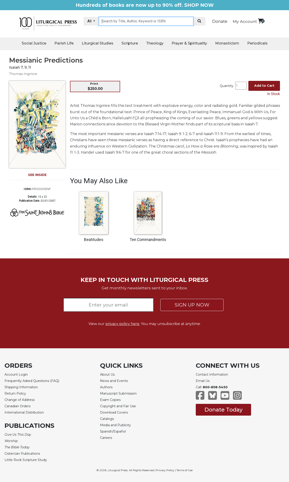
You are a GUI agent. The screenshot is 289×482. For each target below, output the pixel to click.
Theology (154, 43)
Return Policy (15, 393)
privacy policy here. (122, 324)
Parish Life (64, 43)
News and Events (114, 381)
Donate (219, 21)
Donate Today (223, 409)
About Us (107, 374)
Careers (106, 438)
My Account (245, 21)
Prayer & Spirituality (189, 43)
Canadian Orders (17, 406)
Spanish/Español (113, 431)
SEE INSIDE (37, 175)
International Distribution (24, 412)
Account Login (16, 374)
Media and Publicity (115, 425)
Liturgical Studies (97, 43)
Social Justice (34, 43)
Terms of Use (184, 470)
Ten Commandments (148, 239)
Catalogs (107, 419)
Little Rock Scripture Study (26, 460)
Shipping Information (21, 387)
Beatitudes (93, 239)
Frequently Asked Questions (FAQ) (32, 381)
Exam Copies (110, 400)
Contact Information (212, 374)
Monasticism (227, 43)
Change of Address (20, 400)
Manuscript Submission (118, 393)
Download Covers (114, 412)
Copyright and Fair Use (118, 406)
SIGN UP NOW (192, 305)
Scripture (129, 43)
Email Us (203, 381)
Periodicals (257, 43)
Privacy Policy (165, 470)
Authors (106, 387)
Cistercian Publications (22, 454)
